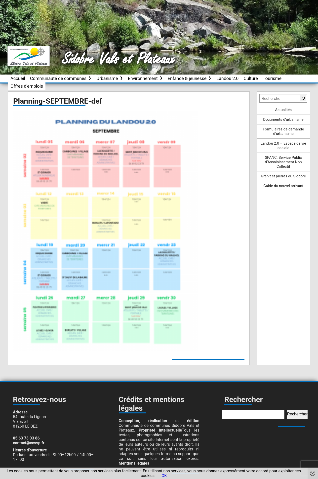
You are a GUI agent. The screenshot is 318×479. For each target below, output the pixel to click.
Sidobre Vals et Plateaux (118, 59)
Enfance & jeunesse (187, 78)
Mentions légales (134, 463)
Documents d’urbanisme (283, 119)
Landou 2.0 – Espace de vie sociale (283, 145)
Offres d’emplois (26, 86)
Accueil (17, 78)
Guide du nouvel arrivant (283, 186)
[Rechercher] (303, 98)
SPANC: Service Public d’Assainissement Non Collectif (283, 162)
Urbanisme (107, 78)
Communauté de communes (58, 78)
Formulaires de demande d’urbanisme (283, 131)
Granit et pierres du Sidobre (283, 176)
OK (164, 475)
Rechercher (297, 414)
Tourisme (272, 78)
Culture (250, 78)
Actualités (283, 110)
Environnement (143, 78)
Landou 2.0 (227, 78)
